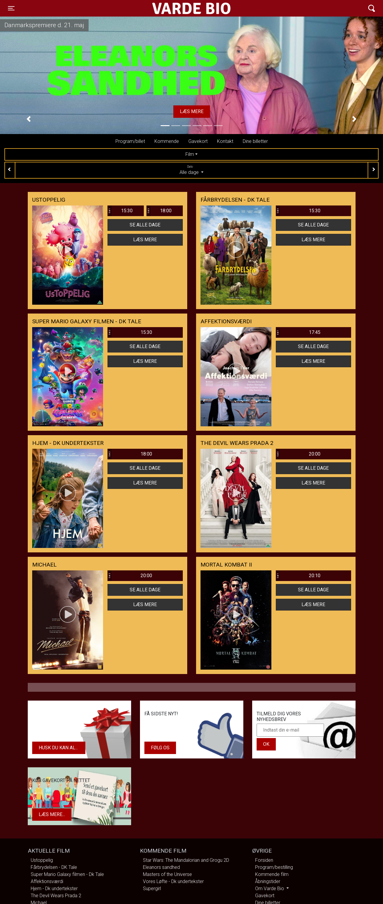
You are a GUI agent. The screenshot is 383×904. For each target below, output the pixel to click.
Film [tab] (189, 154)
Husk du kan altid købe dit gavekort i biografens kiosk (62, 747)
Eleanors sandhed (161, 867)
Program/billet (130, 141)
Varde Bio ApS (168, 8)
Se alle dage (145, 225)
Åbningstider (267, 881)
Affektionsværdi (47, 881)
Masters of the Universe (167, 874)
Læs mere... (52, 814)
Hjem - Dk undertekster (54, 888)
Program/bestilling (274, 867)
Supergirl (152, 888)
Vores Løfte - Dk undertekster (173, 881)
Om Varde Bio (270, 888)
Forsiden (264, 860)
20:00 (298, 454)
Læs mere (191, 111)
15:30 (120, 210)
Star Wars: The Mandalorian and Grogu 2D (186, 860)
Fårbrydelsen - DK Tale (54, 867)
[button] (29, 119)
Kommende (166, 141)
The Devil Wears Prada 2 (56, 895)
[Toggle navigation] (11, 8)
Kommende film (272, 874)
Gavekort (198, 141)
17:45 (298, 332)
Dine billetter (255, 141)
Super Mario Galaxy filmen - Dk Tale (67, 874)
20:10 (298, 575)
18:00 (159, 210)
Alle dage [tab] (191, 169)
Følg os (160, 747)
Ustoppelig (42, 860)
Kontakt (225, 141)
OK (266, 744)
